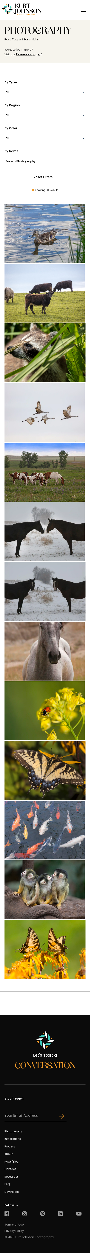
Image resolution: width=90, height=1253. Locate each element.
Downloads (11, 1192)
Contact (10, 1169)
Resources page (29, 54)
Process (9, 1146)
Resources (11, 1177)
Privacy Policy (14, 1231)
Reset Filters (43, 177)
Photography (13, 1131)
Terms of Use (14, 1224)
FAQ (7, 1184)
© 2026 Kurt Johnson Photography (29, 1237)
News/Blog (11, 1162)
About (8, 1154)
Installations (12, 1139)
